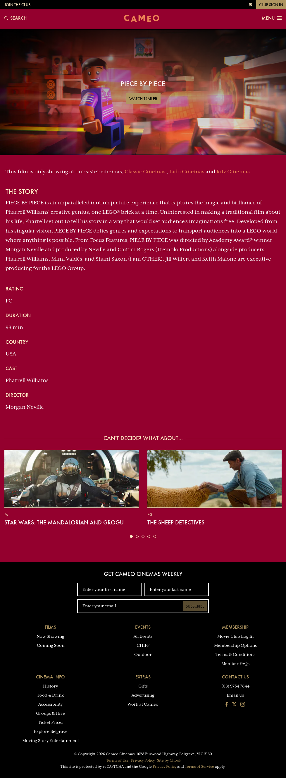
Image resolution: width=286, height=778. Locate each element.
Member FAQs (235, 663)
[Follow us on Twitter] (234, 704)
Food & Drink (50, 695)
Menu (272, 18)
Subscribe (195, 606)
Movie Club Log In (235, 636)
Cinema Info (50, 677)
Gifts (143, 686)
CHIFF (143, 645)
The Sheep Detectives (175, 522)
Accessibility (50, 704)
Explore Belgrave (51, 731)
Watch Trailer (143, 98)
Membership (235, 627)
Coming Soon (50, 645)
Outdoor (143, 654)
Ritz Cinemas (233, 172)
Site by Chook (169, 760)
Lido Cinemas (186, 172)
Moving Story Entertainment (50, 740)
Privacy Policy (143, 760)
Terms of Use (117, 760)
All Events (143, 636)
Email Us (235, 695)
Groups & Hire (50, 713)
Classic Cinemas (145, 172)
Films (50, 627)
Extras (143, 677)
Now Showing (50, 636)
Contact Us (235, 677)
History (50, 686)
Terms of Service (199, 767)
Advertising (143, 695)
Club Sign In (271, 4)
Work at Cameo (143, 704)
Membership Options (235, 645)
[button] (131, 536)
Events (143, 627)
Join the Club (17, 4)
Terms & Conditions (235, 654)
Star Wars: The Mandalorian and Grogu (64, 522)
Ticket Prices (50, 722)
